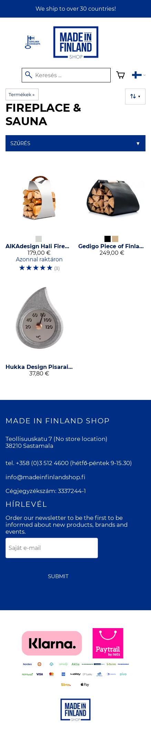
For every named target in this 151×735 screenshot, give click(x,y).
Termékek (21, 94)
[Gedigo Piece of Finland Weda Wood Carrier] (111, 220)
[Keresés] (66, 75)
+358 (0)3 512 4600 (42, 463)
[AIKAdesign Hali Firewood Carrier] (39, 220)
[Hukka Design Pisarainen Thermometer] (39, 332)
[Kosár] (120, 76)
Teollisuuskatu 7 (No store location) (57, 438)
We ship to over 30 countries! (76, 9)
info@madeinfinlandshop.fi (45, 477)
